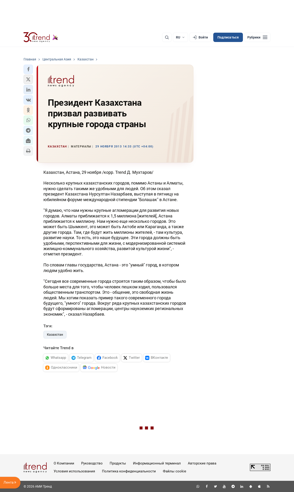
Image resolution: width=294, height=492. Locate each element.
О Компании (64, 463)
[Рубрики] (257, 37)
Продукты (118, 463)
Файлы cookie (174, 471)
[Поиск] (167, 37)
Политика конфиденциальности (129, 471)
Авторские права (202, 463)
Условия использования (74, 471)
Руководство (92, 463)
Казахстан (55, 334)
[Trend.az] (41, 37)
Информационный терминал (157, 463)
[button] (28, 69)
